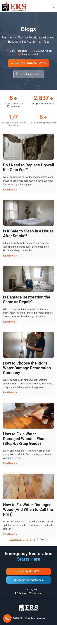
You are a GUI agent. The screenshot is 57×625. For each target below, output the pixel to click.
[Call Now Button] (7, 618)
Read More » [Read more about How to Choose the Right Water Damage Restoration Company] (10, 392)
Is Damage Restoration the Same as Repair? (26, 299)
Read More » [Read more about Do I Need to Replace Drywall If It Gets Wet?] (10, 189)
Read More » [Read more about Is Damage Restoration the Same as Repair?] (10, 321)
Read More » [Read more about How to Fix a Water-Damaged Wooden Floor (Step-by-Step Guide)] (10, 463)
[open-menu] (53, 6)
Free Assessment (28, 74)
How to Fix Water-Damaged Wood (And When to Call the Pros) (28, 509)
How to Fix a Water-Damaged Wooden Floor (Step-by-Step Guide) (24, 439)
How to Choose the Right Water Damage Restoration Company (27, 368)
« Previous (15, 539)
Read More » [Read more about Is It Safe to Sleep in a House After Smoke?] (10, 255)
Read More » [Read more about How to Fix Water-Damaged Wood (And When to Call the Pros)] (10, 534)
